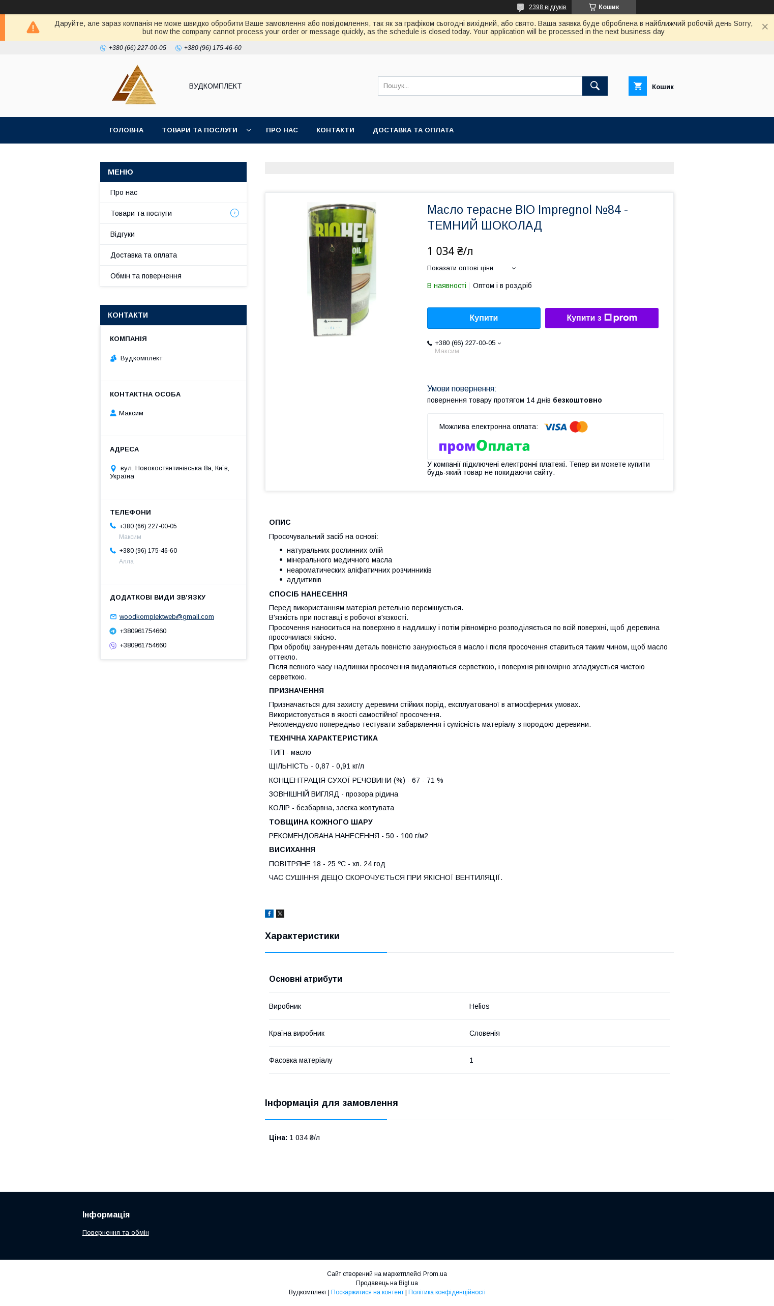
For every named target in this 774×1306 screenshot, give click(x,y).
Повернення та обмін (115, 1232)
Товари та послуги (199, 130)
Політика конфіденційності (447, 1292)
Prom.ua (435, 1273)
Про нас (282, 130)
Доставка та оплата (413, 130)
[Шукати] (595, 86)
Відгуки (122, 234)
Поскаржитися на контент (367, 1292)
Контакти (335, 130)
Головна (126, 130)
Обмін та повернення (146, 276)
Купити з (602, 318)
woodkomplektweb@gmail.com (167, 616)
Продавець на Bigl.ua (387, 1283)
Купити (484, 318)
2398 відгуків (548, 7)
